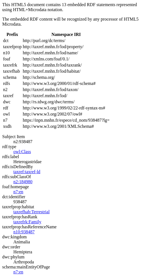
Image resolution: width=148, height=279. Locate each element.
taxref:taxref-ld (26, 171)
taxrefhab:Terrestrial (31, 211)
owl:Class (22, 151)
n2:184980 (22, 181)
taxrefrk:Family (27, 221)
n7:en (18, 191)
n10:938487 (23, 231)
